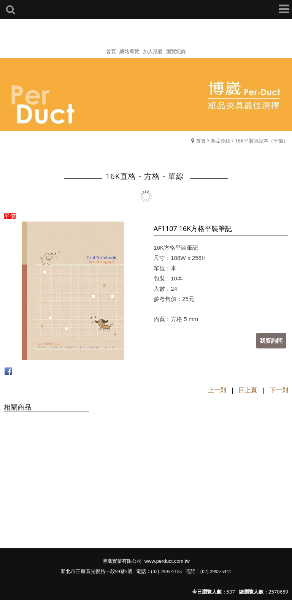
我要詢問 (271, 340)
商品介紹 (220, 140)
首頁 (201, 140)
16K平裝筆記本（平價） (261, 140)
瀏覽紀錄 (176, 51)
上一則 (217, 390)
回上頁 (248, 390)
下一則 (279, 390)
